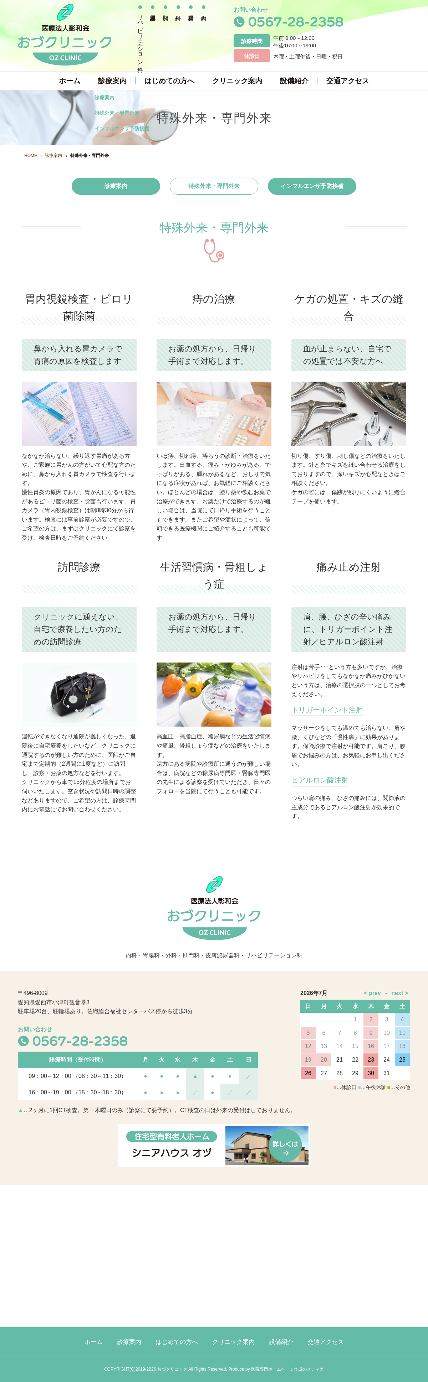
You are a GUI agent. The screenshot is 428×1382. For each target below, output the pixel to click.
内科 (203, 34)
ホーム (69, 81)
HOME (30, 155)
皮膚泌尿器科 (153, 34)
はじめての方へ (169, 81)
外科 (178, 34)
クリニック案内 (237, 81)
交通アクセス (347, 81)
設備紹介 (294, 81)
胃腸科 (190, 34)
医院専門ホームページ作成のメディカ (287, 1369)
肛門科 (165, 34)
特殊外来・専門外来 (214, 186)
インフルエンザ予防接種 (312, 186)
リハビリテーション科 (140, 37)
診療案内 (112, 81)
